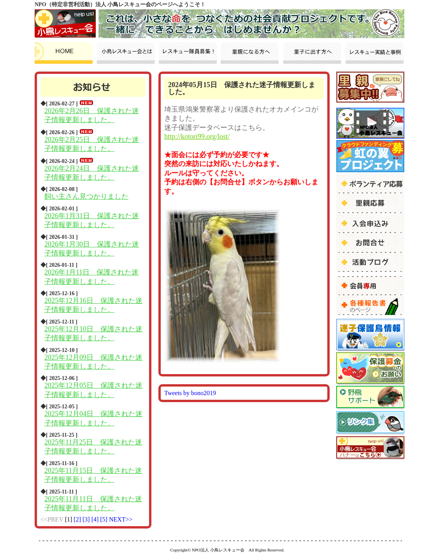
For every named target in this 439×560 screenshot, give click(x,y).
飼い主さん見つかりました (86, 196)
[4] (95, 519)
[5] (104, 519)
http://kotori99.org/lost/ (197, 136)
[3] (87, 519)
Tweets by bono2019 (190, 393)
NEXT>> (121, 519)
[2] (78, 519)
